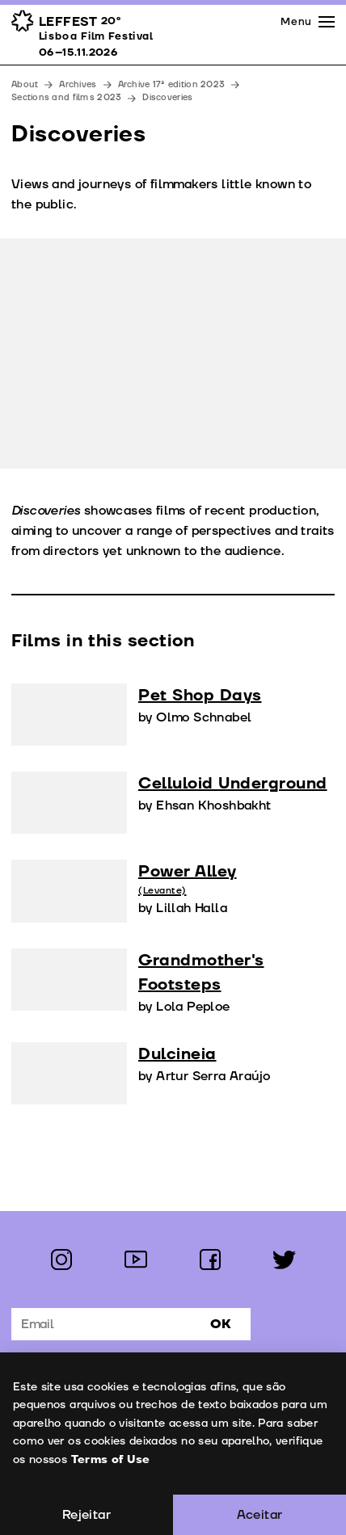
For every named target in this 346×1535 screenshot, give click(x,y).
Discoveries (167, 97)
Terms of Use (110, 1459)
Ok (220, 1324)
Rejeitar (86, 1515)
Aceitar (260, 1515)
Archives (77, 84)
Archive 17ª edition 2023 (172, 84)
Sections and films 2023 (66, 97)
